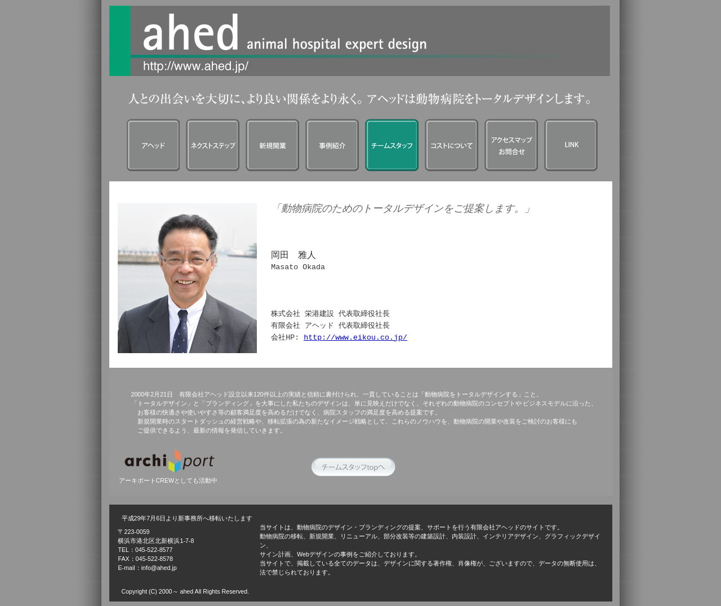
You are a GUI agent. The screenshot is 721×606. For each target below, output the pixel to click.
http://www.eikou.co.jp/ (355, 338)
